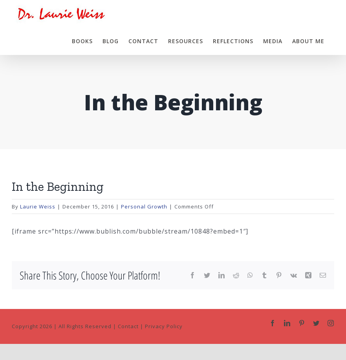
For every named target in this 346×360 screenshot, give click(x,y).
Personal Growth (144, 206)
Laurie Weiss (37, 206)
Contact (128, 326)
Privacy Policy (164, 326)
